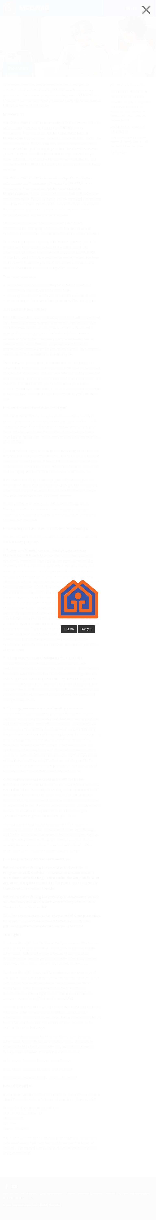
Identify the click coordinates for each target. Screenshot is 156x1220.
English (69, 629)
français (86, 629)
